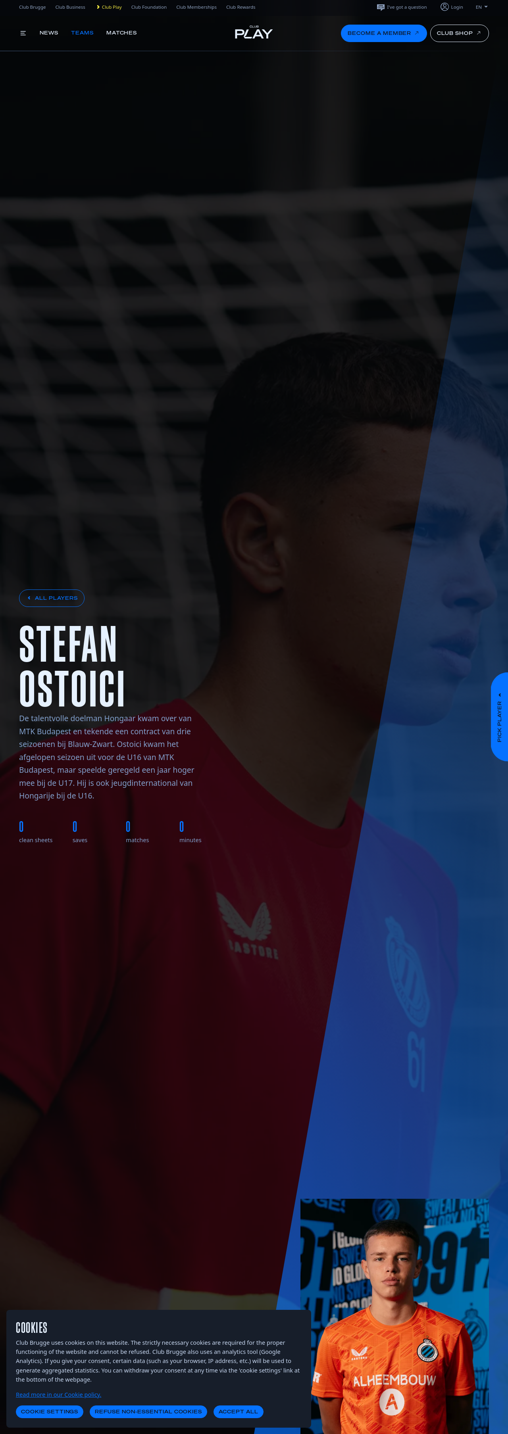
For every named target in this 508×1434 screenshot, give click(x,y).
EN (482, 7)
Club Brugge (32, 7)
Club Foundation (149, 7)
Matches (121, 33)
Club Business (70, 7)
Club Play (108, 7)
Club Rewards (241, 7)
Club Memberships (196, 7)
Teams (82, 33)
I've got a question (401, 7)
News (49, 33)
